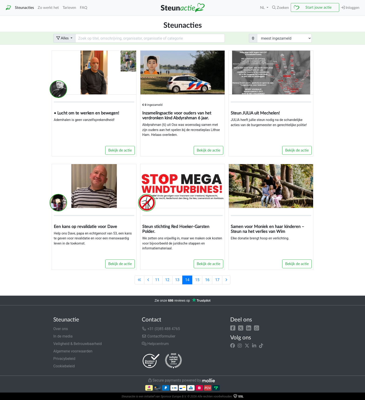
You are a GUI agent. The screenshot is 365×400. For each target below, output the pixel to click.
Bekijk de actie (120, 150)
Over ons (60, 329)
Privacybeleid (64, 358)
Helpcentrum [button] (155, 343)
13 (177, 280)
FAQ (83, 8)
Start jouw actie (318, 7)
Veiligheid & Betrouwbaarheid (77, 343)
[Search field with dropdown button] (150, 38)
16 (207, 280)
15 (197, 280)
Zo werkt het (48, 8)
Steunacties (24, 8)
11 (157, 280)
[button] (232, 328)
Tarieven (69, 8)
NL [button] (263, 8)
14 (187, 280)
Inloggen (350, 8)
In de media (63, 336)
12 (167, 280)
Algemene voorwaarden (72, 351)
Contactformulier (159, 336)
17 (217, 280)
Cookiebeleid (64, 366)
